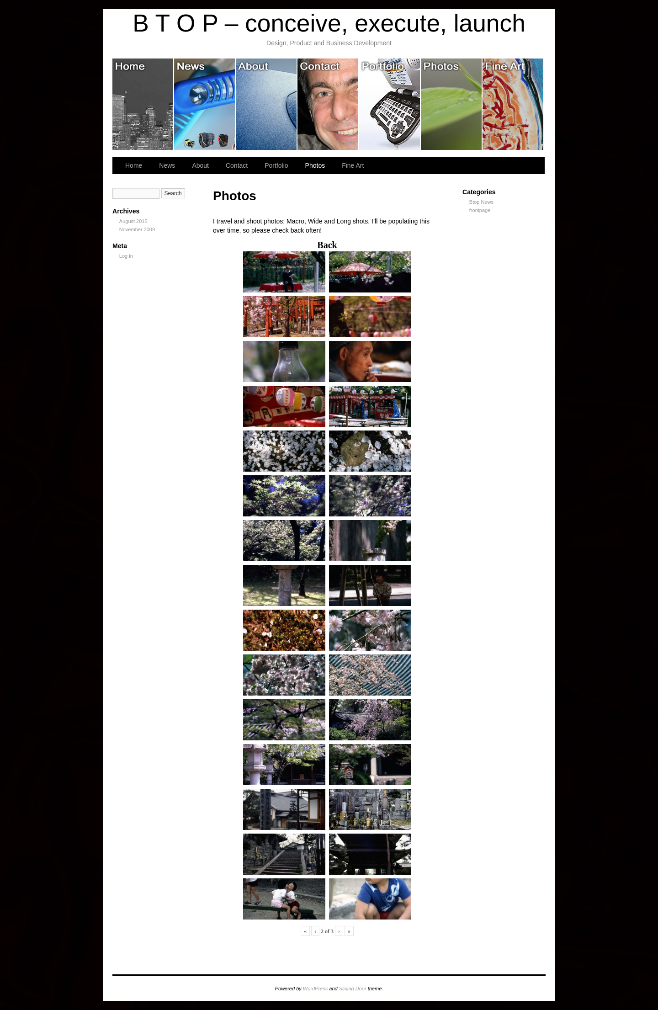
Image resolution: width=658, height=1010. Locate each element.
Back (327, 245)
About (266, 104)
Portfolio (390, 104)
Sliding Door (352, 988)
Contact (328, 104)
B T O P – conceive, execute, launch (329, 23)
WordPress (315, 988)
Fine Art (513, 104)
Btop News (481, 202)
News (205, 104)
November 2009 (137, 229)
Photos (452, 104)
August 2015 (133, 221)
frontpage (479, 210)
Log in (126, 256)
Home (143, 104)
